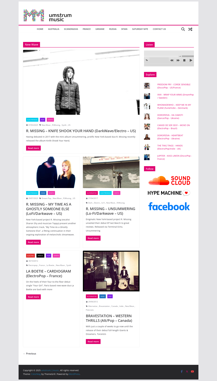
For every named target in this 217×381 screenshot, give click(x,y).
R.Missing (56, 125)
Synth (50, 120)
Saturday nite (140, 29)
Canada (114, 306)
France (87, 29)
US (69, 125)
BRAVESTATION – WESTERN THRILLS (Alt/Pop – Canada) (109, 318)
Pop (42, 120)
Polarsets (90, 310)
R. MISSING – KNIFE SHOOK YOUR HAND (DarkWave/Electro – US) (81, 130)
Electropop (32, 265)
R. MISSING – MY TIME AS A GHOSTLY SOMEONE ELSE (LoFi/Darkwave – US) (48, 209)
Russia (112, 29)
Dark (90, 203)
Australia (53, 29)
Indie (43, 193)
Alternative (92, 193)
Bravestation (104, 306)
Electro (97, 203)
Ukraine (99, 29)
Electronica (32, 120)
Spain (124, 29)
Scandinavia (71, 29)
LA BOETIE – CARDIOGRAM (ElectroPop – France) (48, 273)
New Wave (46, 125)
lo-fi (103, 203)
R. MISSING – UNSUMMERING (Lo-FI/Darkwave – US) (110, 211)
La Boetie (50, 265)
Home (40, 29)
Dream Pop (46, 198)
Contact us (159, 29)
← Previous (29, 353)
